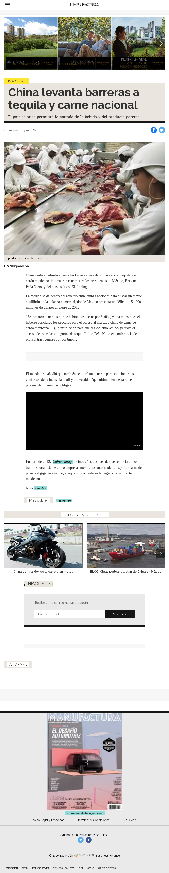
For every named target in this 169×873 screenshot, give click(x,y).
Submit (120, 630)
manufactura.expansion (89, 860)
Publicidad (129, 840)
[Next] (160, 47)
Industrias (16, 85)
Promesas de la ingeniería (85, 833)
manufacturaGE (81, 860)
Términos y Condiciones (93, 840)
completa (40, 496)
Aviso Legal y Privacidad (49, 840)
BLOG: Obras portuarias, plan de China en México (125, 579)
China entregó (63, 470)
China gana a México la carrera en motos (43, 579)
